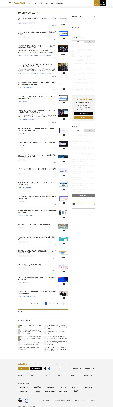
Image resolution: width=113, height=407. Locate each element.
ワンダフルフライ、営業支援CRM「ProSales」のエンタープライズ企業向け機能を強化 (37, 97)
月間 (89, 41)
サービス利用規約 (75, 400)
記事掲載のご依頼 (77, 368)
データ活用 (31, 119)
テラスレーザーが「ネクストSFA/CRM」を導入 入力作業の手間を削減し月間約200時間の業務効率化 (37, 83)
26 (65, 303)
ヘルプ (43, 400)
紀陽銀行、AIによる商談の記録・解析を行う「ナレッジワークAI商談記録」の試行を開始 (30, 338)
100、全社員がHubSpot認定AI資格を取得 (29, 265)
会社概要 (68, 400)
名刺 (27, 215)
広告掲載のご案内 (89, 368)
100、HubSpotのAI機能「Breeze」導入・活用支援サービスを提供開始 (37, 169)
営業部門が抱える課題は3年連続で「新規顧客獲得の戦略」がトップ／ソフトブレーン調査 (37, 252)
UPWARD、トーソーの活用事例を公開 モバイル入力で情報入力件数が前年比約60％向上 (36, 292)
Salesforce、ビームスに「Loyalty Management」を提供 (34, 224)
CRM (20, 23)
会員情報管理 (57, 400)
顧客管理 (25, 101)
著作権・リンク (49, 400)
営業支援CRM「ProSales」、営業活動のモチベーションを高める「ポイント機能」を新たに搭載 (36, 129)
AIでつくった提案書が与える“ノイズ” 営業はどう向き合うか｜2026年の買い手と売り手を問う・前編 (36, 65)
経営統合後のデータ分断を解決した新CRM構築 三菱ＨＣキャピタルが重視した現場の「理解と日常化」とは (36, 111)
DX (34, 296)
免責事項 (63, 400)
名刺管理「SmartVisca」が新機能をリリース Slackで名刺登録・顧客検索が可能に (37, 211)
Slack (31, 215)
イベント (41, 3)
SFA (24, 37)
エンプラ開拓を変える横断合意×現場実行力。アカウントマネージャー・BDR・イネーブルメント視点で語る (30, 331)
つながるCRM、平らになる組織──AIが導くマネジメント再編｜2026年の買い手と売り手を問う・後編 (37, 46)
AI (27, 37)
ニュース (30, 3)
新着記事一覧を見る (83, 195)
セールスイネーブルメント (28, 23)
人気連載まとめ (59, 3)
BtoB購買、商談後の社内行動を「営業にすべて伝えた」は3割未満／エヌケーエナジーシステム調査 (57, 343)
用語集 (51, 3)
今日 (78, 41)
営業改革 (36, 55)
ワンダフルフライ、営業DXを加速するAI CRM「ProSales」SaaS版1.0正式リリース (37, 197)
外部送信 (93, 400)
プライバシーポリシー (85, 400)
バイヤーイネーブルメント (45, 55)
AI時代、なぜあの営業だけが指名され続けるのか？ (82, 135)
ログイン (83, 117)
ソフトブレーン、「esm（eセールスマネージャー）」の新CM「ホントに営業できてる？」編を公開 (37, 156)
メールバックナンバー (83, 109)
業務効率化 (29, 87)
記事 (36, 3)
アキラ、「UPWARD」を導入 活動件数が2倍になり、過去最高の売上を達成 (37, 33)
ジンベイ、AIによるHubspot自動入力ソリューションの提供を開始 (36, 142)
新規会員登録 (83, 113)
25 (62, 303)
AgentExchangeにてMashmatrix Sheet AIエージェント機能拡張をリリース (36, 238)
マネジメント (26, 55)
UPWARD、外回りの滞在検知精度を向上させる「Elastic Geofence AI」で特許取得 (37, 278)
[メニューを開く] (10, 3)
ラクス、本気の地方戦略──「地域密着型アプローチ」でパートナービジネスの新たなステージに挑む (57, 327)
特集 (47, 3)
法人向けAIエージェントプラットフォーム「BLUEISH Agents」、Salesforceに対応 (36, 183)
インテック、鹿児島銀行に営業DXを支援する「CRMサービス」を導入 (37, 19)
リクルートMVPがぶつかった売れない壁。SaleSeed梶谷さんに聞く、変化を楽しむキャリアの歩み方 (57, 349)
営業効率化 (28, 187)
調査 (31, 256)
